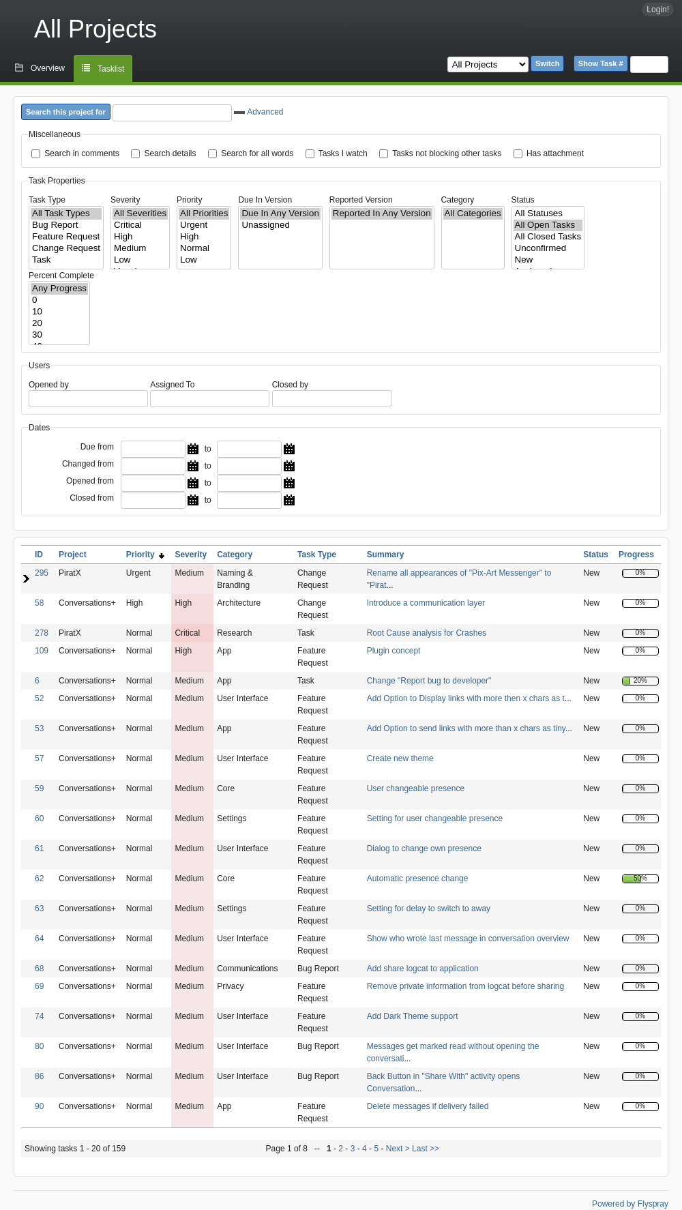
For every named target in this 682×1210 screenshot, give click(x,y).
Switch (547, 63)
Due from (97, 447)
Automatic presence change (418, 878)
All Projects (95, 29)
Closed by (290, 384)
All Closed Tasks (548, 237)
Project (73, 554)
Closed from (92, 498)
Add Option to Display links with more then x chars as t (466, 698)
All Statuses (548, 214)
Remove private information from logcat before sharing (465, 986)
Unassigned (280, 225)
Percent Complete (61, 275)
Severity (125, 200)
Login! (658, 9)
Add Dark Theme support (412, 1016)
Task (66, 260)
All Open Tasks (548, 225)
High (140, 237)
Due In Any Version (280, 214)
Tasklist (111, 69)
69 (39, 986)
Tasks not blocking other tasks (446, 153)
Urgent (204, 225)
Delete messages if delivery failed (428, 1106)
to (208, 449)
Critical (140, 225)
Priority (189, 200)
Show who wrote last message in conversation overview (468, 938)
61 (39, 848)
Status (523, 200)
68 (39, 968)
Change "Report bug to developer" (429, 680)
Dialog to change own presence (424, 848)
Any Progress (59, 289)
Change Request (66, 248)
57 (39, 758)
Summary (385, 554)
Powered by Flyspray (630, 1204)
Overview (48, 68)
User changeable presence (415, 788)
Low (140, 260)
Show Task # (600, 63)
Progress (636, 554)
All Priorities (204, 214)
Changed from (88, 464)
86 (39, 1076)
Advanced (258, 112)
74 (39, 1016)
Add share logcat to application (423, 968)
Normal (204, 248)
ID (39, 554)
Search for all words (257, 153)
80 (39, 1046)
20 (59, 323)
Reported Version (361, 200)
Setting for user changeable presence (435, 818)
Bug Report (66, 225)
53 (39, 728)
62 (39, 878)
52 (39, 698)
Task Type (47, 200)
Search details (170, 153)
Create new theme (400, 758)
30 (59, 335)
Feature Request (66, 237)
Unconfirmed (548, 248)
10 (59, 312)
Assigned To (172, 384)
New (548, 260)
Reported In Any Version (381, 214)
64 (39, 938)
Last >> (424, 1148)
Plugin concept (394, 650)
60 (39, 818)
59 (39, 788)
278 (41, 633)
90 (39, 1106)
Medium (140, 248)
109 (41, 650)
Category (458, 200)
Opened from (90, 481)
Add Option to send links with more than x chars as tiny (466, 728)
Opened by (49, 384)
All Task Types (66, 214)
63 (39, 908)
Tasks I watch (343, 153)
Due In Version (265, 200)
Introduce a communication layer (426, 603)
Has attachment (555, 153)
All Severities (140, 214)
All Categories (473, 214)
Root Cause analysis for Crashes (426, 633)
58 (39, 603)
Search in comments (81, 153)
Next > (398, 1148)
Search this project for (66, 112)
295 (41, 573)
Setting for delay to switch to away (428, 908)
